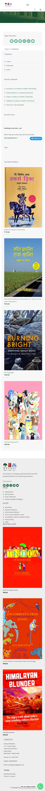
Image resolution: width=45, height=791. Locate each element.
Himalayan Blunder (9, 732)
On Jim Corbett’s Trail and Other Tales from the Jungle (19, 661)
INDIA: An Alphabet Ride (10, 590)
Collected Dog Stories (11, 442)
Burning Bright (9, 372)
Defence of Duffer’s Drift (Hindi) (14, 230)
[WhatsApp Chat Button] (40, 786)
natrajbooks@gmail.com (16, 765)
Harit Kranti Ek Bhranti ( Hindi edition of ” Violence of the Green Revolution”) (22, 300)
